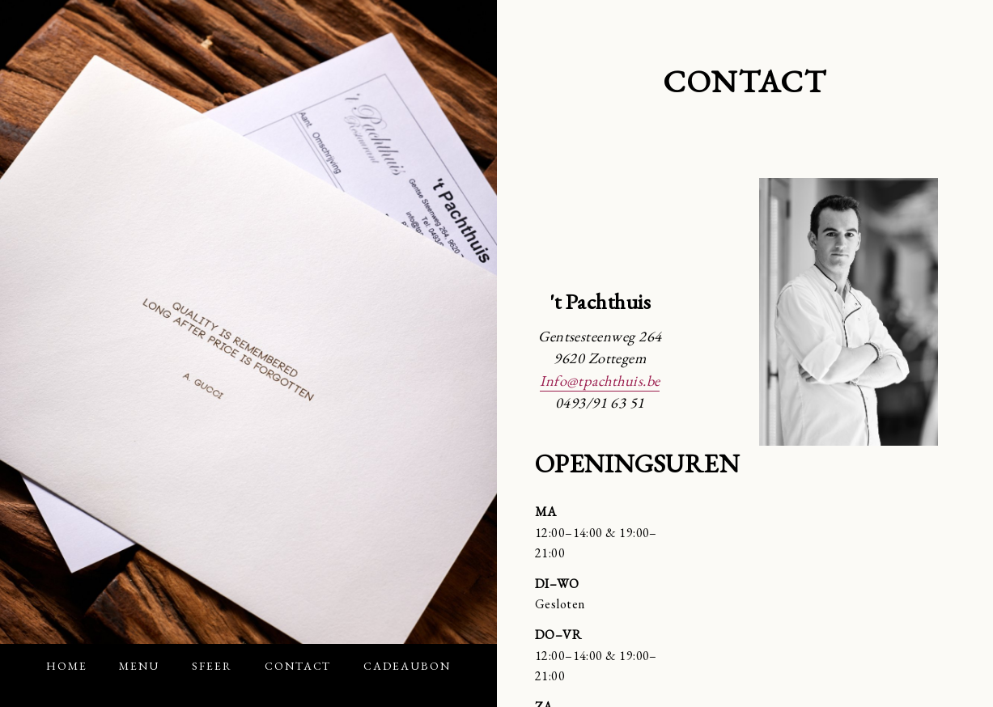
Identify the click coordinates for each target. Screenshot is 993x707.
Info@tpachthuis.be (600, 380)
